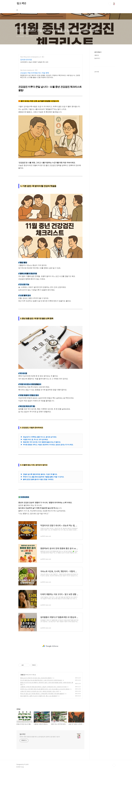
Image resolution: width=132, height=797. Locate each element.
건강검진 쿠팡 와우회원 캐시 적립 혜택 (34, 73)
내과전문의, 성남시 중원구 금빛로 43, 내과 (34, 62)
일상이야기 (97, 58)
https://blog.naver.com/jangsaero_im (30, 57)
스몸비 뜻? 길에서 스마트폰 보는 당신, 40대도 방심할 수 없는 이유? (39, 717)
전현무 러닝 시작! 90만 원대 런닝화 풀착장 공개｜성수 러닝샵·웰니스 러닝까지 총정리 (45, 714)
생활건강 (22, 700)
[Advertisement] (50, 95)
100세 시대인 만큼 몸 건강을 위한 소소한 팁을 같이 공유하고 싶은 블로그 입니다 (40, 762)
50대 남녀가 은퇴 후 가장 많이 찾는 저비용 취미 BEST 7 (36, 703)
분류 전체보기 (97, 52)
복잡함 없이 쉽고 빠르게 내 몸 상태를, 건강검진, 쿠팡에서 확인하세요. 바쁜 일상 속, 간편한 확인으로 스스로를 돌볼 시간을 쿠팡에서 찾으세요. (50, 76)
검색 (109, 3)
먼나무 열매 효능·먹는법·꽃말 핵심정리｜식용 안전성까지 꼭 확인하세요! (41, 706)
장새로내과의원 (26, 60)
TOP (114, 790)
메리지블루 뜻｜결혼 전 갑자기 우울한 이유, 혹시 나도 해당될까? (39, 721)
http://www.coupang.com (27, 70)
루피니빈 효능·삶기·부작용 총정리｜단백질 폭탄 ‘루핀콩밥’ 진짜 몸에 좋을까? (42, 719)
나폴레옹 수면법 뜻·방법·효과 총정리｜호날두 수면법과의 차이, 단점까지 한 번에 (43, 712)
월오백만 (21, 3)
